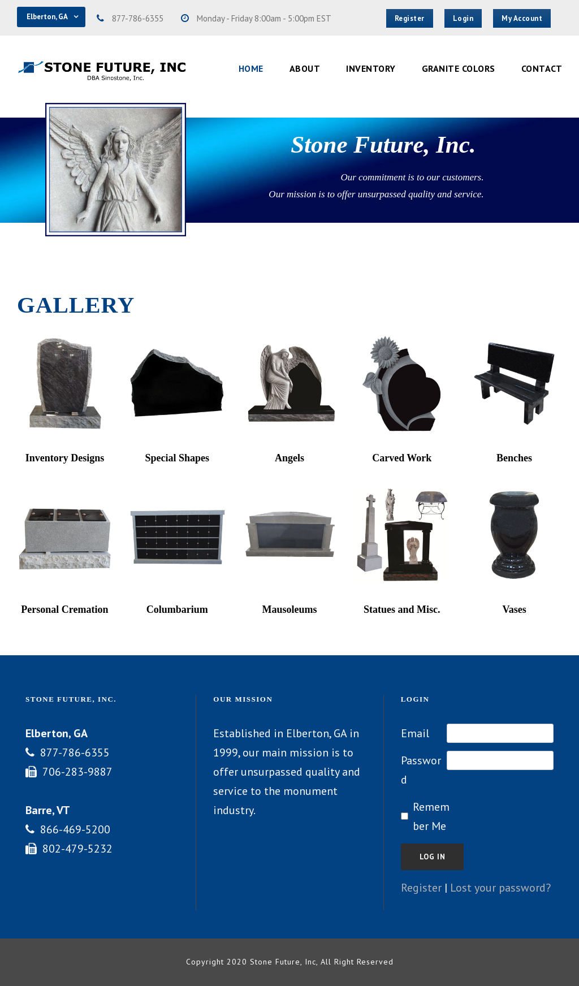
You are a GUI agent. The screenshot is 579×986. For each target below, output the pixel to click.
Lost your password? (500, 887)
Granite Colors (458, 68)
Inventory (371, 68)
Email (415, 733)
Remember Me (431, 816)
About (305, 68)
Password (421, 770)
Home (251, 68)
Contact (542, 68)
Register (421, 887)
